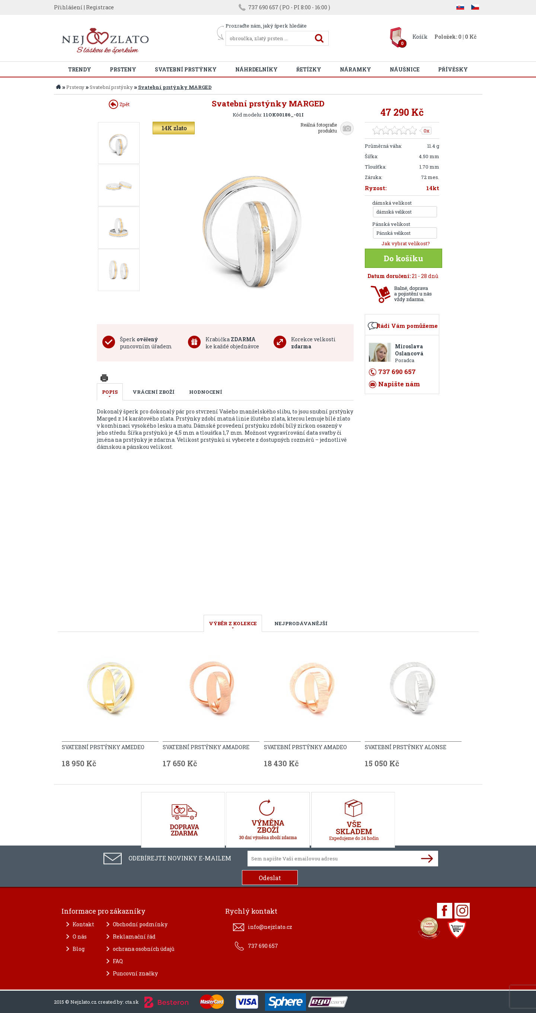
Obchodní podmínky (140, 924)
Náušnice (404, 69)
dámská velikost (392, 202)
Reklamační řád (134, 936)
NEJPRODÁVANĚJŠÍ (301, 623)
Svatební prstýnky (186, 69)
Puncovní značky (135, 973)
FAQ (118, 961)
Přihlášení (68, 7)
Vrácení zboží (154, 392)
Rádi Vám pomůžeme (407, 325)
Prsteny (123, 69)
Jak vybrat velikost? (406, 243)
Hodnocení (205, 392)
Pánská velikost (391, 224)
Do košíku (403, 258)
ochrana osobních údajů (144, 948)
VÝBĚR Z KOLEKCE (233, 623)
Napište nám (399, 384)
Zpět (119, 104)
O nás (80, 936)
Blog (78, 948)
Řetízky (308, 69)
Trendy (79, 69)
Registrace (100, 7)
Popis (110, 392)
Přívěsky (453, 69)
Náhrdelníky (256, 69)
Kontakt (83, 924)
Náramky (355, 69)
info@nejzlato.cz (270, 926)
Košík (420, 36)
